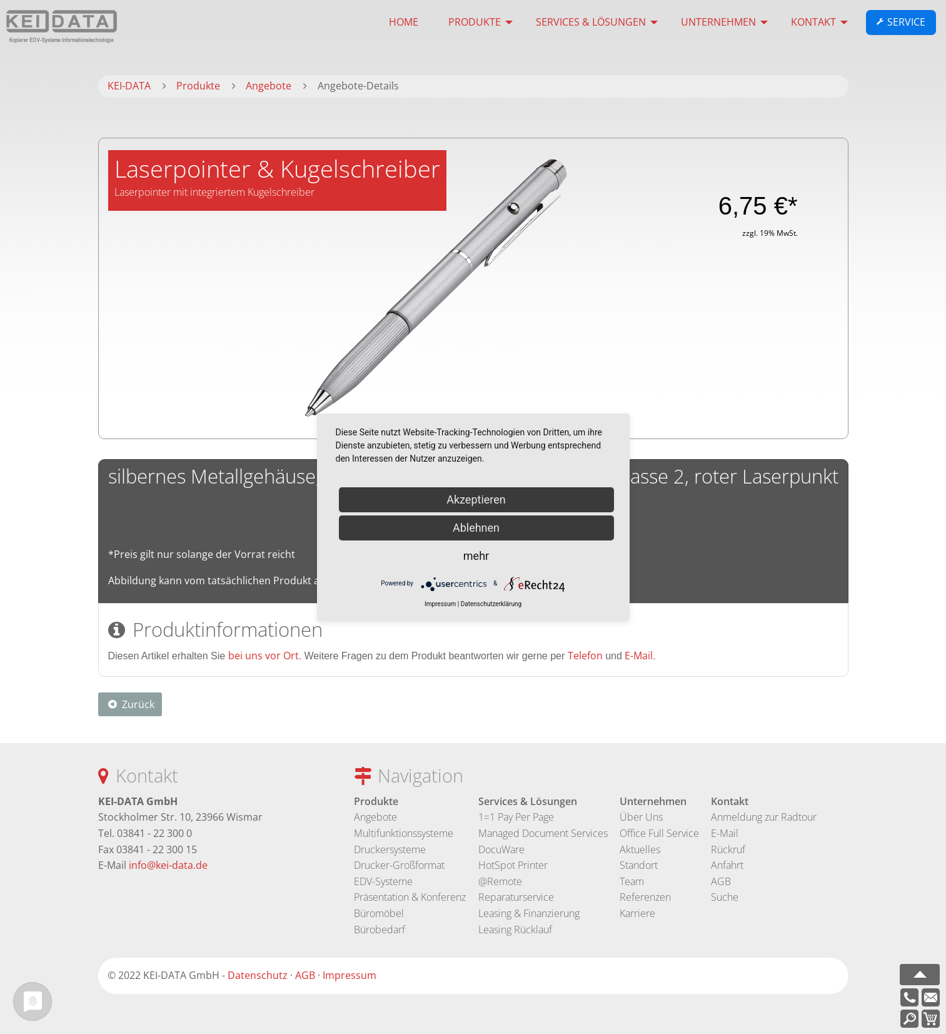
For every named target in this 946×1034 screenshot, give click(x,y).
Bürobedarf (379, 929)
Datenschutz (258, 975)
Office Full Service (659, 833)
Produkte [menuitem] (474, 22)
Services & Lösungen (527, 801)
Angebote (375, 817)
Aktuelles (640, 849)
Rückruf (728, 849)
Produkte (376, 801)
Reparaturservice (516, 897)
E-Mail (639, 655)
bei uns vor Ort (263, 655)
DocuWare (501, 849)
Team (632, 881)
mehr (476, 555)
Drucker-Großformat (399, 865)
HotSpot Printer (513, 865)
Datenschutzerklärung (491, 604)
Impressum (349, 975)
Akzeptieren (476, 499)
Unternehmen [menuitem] (718, 22)
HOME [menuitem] (403, 22)
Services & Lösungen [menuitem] (591, 22)
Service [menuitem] (906, 23)
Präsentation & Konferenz (410, 897)
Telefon (585, 655)
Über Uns (641, 817)
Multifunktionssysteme (403, 833)
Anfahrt (727, 865)
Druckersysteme (390, 849)
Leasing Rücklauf (515, 929)
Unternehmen (653, 801)
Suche (724, 897)
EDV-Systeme (383, 881)
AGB (721, 881)
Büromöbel (379, 913)
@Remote (500, 881)
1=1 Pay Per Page (516, 817)
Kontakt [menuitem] (813, 22)
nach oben (920, 974)
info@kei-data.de (168, 865)
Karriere (637, 913)
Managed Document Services (543, 833)
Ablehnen (476, 527)
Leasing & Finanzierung (529, 913)
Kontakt (729, 801)
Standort (639, 865)
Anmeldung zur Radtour (764, 817)
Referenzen (645, 897)
